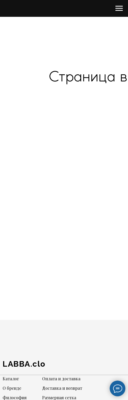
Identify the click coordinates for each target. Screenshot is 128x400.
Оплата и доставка (61, 378)
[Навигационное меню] (119, 8)
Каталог (11, 378)
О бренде (12, 388)
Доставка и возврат (62, 388)
